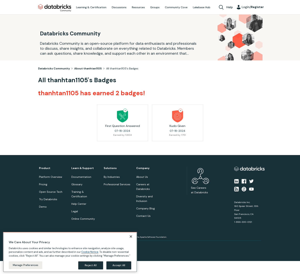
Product (44, 168)
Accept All (118, 265)
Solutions (110, 168)
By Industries (112, 177)
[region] (70, 252)
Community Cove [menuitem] (176, 7)
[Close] (131, 236)
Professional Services (117, 184)
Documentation (81, 177)
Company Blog (145, 208)
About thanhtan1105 (88, 68)
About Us (142, 177)
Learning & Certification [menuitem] (91, 7)
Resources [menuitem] (138, 7)
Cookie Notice (89, 252)
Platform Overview (50, 177)
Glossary (76, 184)
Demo (43, 206)
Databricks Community (54, 8)
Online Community (83, 218)
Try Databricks (48, 199)
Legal (74, 211)
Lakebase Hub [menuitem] (201, 7)
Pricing (43, 184)
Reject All (90, 265)
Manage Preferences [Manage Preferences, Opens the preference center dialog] (25, 265)
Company (142, 168)
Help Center (78, 204)
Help (229, 7)
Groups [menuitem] (155, 7)
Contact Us (143, 216)
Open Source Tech (50, 192)
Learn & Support (82, 168)
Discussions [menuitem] (119, 7)
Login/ (253, 7)
